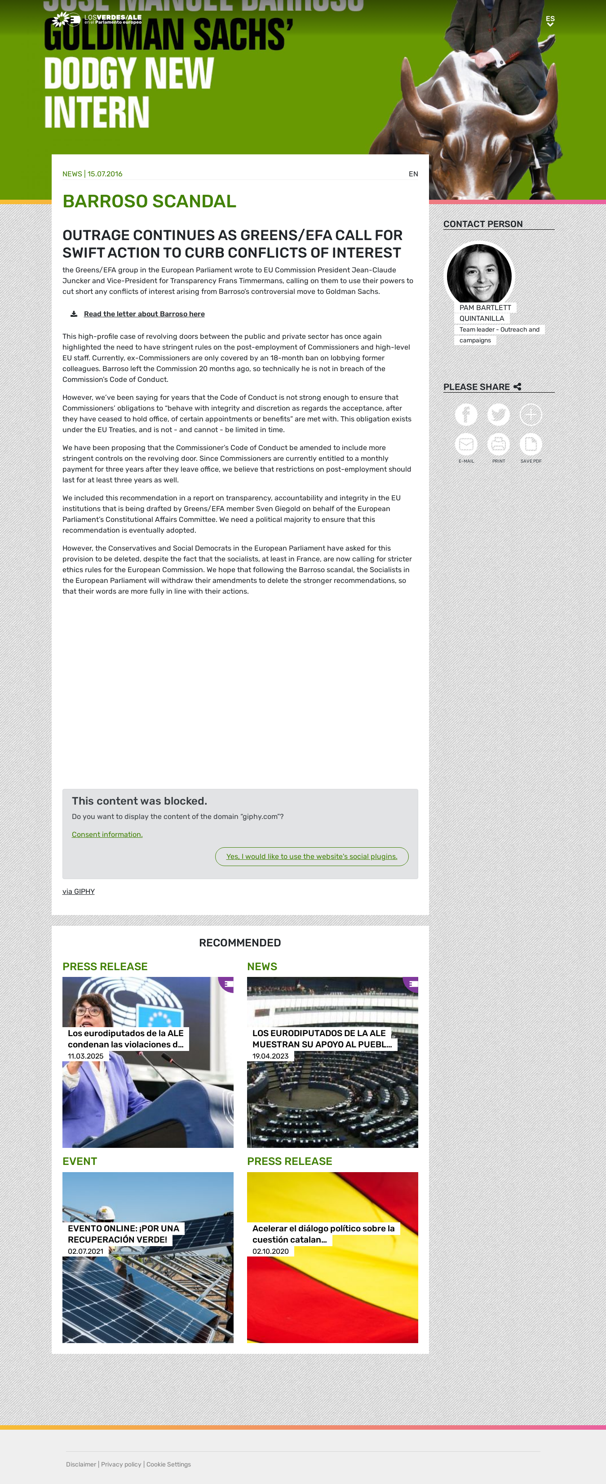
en (413, 174)
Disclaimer (81, 1464)
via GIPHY (78, 891)
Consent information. (107, 834)
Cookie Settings (168, 1464)
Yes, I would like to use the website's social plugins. (312, 856)
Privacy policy (121, 1464)
